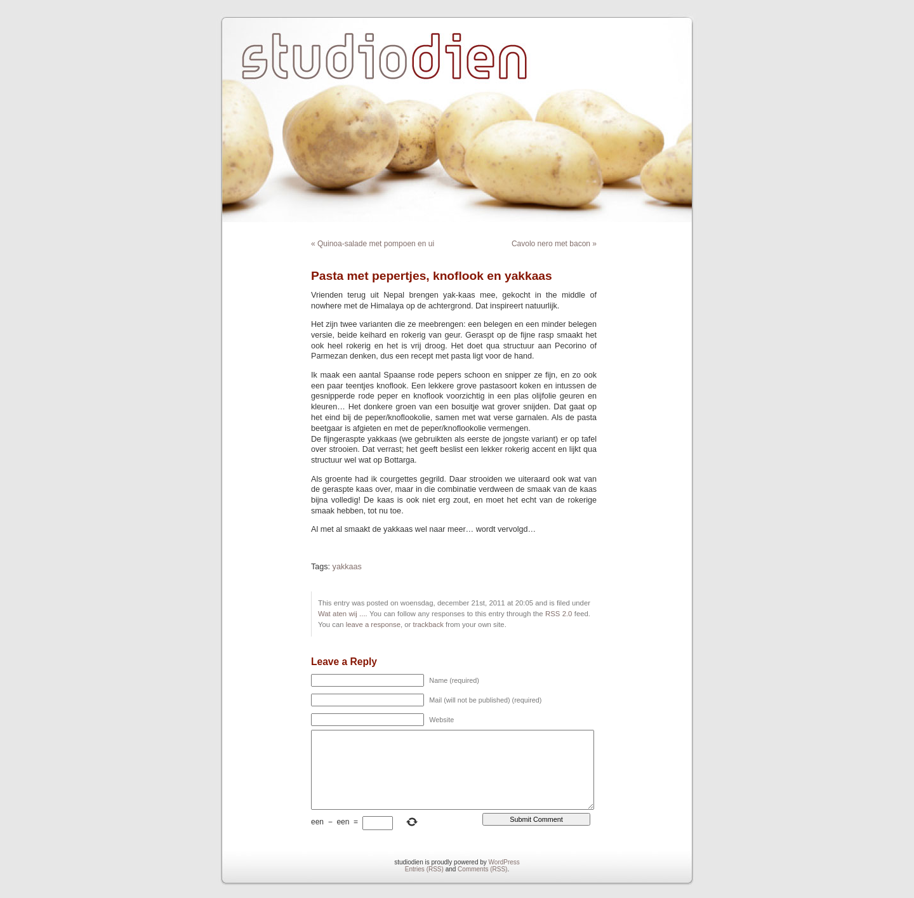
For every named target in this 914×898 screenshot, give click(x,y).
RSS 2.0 (558, 613)
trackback (428, 624)
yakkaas (347, 566)
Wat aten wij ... (342, 613)
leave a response (373, 624)
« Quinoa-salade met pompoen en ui (372, 243)
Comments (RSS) (482, 869)
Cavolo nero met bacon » (554, 243)
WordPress (504, 862)
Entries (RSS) (424, 869)
